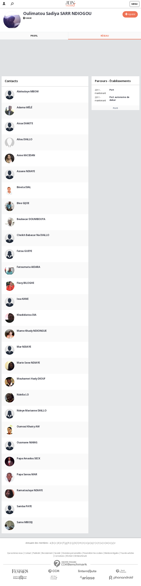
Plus (115, 108)
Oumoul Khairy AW (28, 426)
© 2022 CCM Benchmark (76, 556)
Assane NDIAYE (26, 171)
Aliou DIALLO (24, 139)
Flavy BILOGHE (25, 283)
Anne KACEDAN (26, 155)
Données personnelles (72, 553)
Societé (57, 553)
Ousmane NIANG (27, 442)
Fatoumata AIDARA (28, 267)
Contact (27, 553)
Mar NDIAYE (24, 346)
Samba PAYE (24, 506)
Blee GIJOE (23, 203)
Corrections (59, 556)
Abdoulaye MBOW (27, 91)
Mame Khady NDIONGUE (32, 330)
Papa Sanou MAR (27, 474)
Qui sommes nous (15, 553)
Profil (34, 35)
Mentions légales (111, 553)
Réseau (105, 35)
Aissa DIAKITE (25, 123)
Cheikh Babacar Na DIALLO (33, 235)
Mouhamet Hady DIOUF (31, 378)
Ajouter (131, 14)
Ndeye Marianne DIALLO (31, 410)
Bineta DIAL (24, 187)
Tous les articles (127, 553)
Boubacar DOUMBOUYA (31, 219)
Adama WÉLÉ (24, 107)
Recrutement (47, 553)
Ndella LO (23, 394)
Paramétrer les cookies (93, 553)
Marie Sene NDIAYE (28, 362)
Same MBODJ (25, 522)
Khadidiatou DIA (26, 315)
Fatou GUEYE (24, 251)
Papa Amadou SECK (28, 458)
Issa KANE (22, 299)
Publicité (36, 553)
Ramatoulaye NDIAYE (30, 490)
